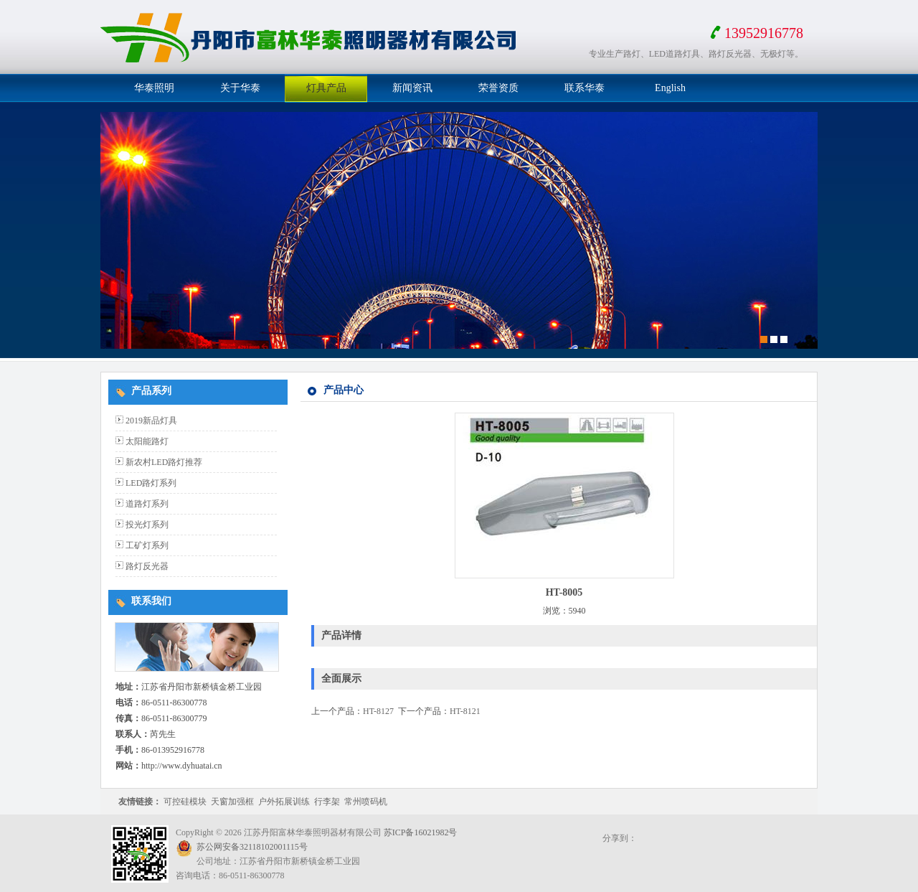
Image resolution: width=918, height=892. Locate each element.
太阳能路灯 (147, 441)
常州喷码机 (365, 802)
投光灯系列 (147, 525)
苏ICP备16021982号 (421, 832)
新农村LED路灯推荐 (164, 462)
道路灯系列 (147, 504)
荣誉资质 (498, 88)
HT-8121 (465, 711)
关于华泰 (240, 88)
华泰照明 (154, 88)
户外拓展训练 (284, 802)
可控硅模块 (185, 802)
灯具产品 (326, 88)
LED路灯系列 (151, 483)
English (670, 88)
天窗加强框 (232, 802)
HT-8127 (378, 711)
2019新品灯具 (151, 421)
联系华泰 (584, 88)
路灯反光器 (147, 566)
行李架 (327, 802)
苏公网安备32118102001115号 (252, 847)
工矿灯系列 (147, 545)
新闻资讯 (412, 88)
